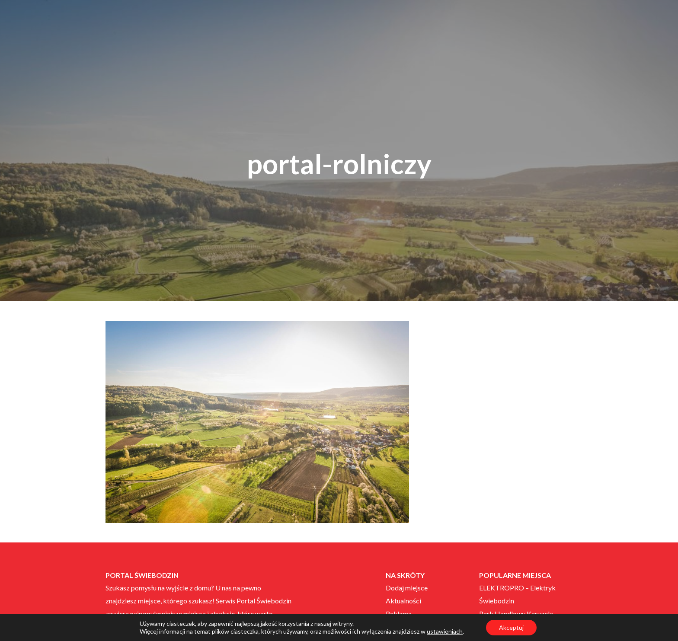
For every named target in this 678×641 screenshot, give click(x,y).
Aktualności (403, 600)
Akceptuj (511, 627)
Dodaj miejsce (407, 588)
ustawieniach (445, 631)
